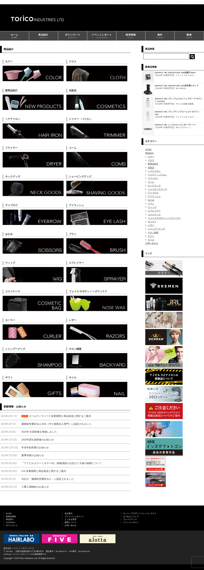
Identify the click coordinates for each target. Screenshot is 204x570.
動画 (189, 36)
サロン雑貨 (153, 232)
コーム (151, 182)
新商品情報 (11, 516)
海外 (159, 36)
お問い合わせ (151, 243)
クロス (151, 160)
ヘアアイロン (154, 171)
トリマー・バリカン (157, 174)
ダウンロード (72, 36)
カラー (151, 156)
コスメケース (154, 214)
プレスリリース (130, 519)
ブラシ (151, 203)
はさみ (151, 200)
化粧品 (151, 167)
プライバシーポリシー (74, 516)
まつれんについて (131, 516)
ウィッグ (152, 207)
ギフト (151, 236)
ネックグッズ (154, 185)
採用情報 (130, 36)
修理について (70, 522)
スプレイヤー (154, 211)
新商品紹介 (153, 164)
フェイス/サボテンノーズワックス (164, 218)
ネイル (151, 239)
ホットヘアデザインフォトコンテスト (140, 513)
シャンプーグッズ (156, 229)
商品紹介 (43, 36)
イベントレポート (101, 36)
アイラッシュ (154, 196)
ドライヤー (153, 178)
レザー (151, 225)
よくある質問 (70, 519)
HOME (148, 149)
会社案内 (68, 513)
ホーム (14, 36)
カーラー (152, 221)
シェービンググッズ (157, 189)
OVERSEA (10, 522)
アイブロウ (153, 192)
